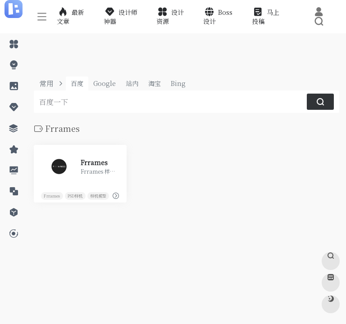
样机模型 (98, 195)
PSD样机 (75, 195)
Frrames (52, 195)
